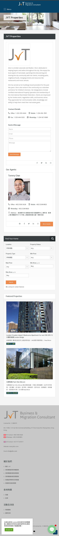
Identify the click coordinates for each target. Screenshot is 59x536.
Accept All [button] (9, 530)
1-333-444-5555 (19, 117)
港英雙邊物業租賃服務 (12, 473)
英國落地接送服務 (10, 483)
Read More (47, 340)
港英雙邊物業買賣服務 (12, 476)
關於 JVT (8, 466)
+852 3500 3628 (20, 204)
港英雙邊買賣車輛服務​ (12, 470)
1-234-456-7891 (41, 113)
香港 (6, 498)
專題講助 (8, 510)
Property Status (35, 244)
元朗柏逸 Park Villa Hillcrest (15, 382)
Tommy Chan (14, 175)
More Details (46, 224)
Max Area (11, 272)
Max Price (9, 263)
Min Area (35, 263)
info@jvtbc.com (12, 451)
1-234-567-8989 (42, 117)
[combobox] (17, 248)
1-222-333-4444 (20, 113)
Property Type (10, 253)
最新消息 (8, 513)
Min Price (33, 253)
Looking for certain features (15, 287)
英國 (6, 495)
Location (8, 244)
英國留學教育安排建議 (12, 480)
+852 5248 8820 (41, 204)
